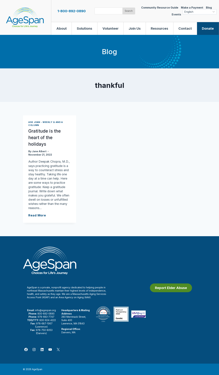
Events (176, 14)
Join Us (135, 28)
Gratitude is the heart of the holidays (44, 137)
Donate (208, 28)
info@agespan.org (45, 310)
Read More (37, 215)
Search (129, 10)
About (61, 28)
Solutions (84, 28)
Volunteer (110, 28)
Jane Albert (39, 151)
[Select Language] (199, 11)
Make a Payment (192, 7)
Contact (185, 28)
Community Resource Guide (159, 7)
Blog (209, 7)
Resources (159, 28)
